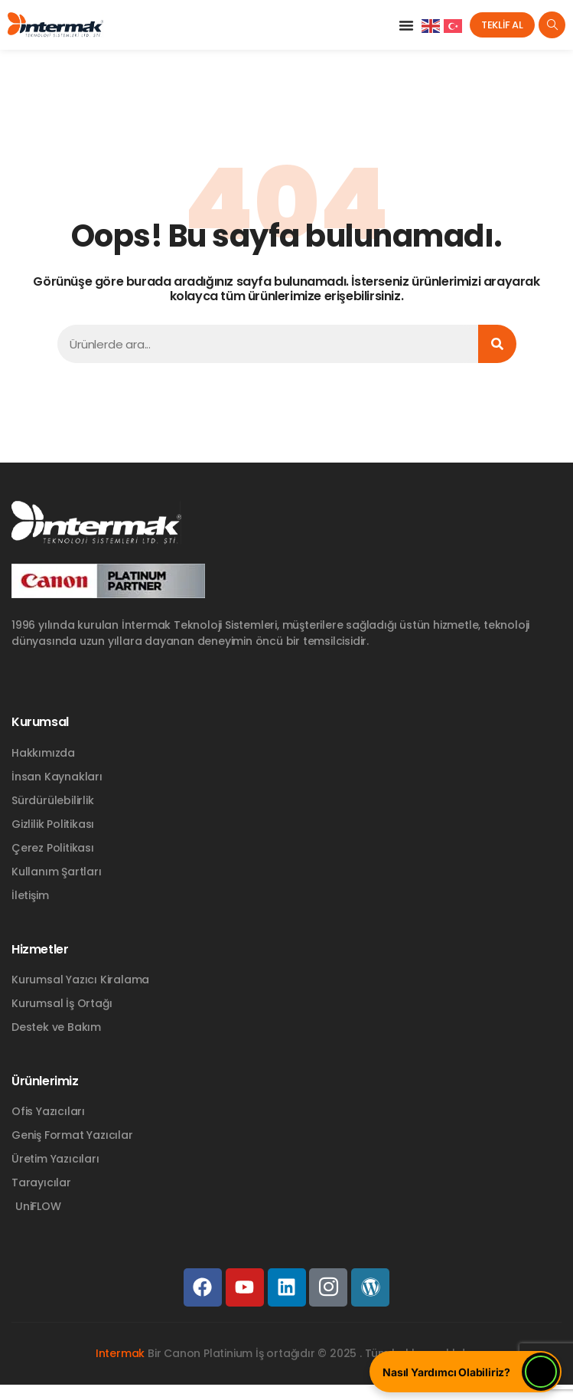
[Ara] (497, 344)
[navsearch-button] (552, 24)
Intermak (120, 1353)
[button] (406, 25)
